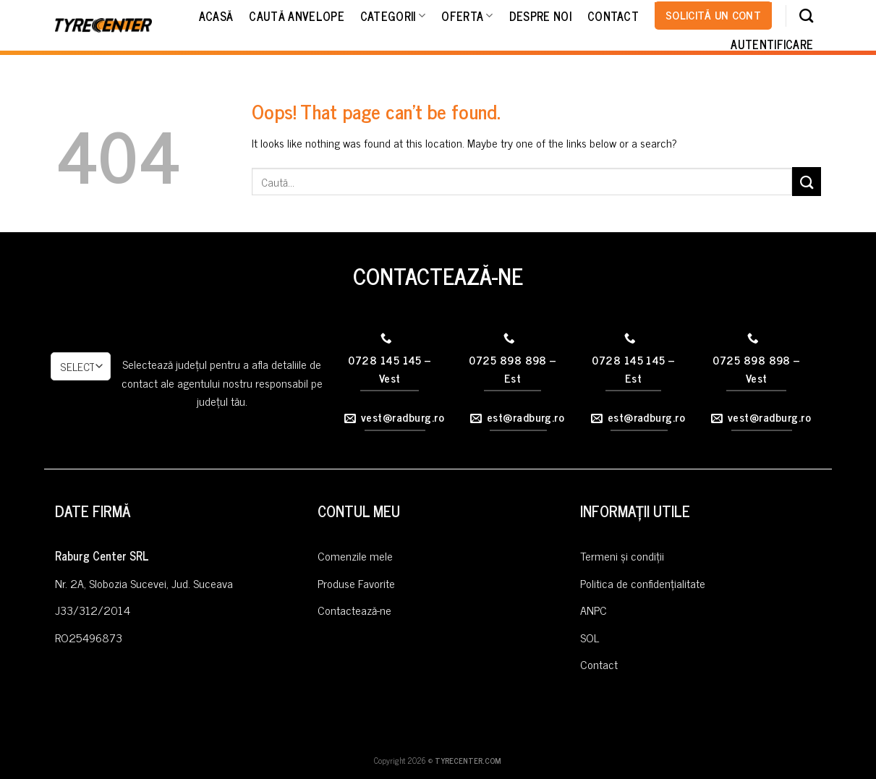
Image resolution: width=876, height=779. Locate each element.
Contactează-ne (354, 609)
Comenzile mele (355, 555)
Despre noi (540, 16)
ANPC (593, 609)
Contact (613, 16)
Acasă (216, 16)
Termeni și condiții (622, 555)
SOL (589, 637)
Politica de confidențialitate (642, 583)
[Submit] (806, 181)
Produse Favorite (356, 583)
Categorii (392, 16)
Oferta (467, 16)
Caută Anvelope (296, 16)
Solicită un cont (713, 14)
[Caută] (806, 15)
